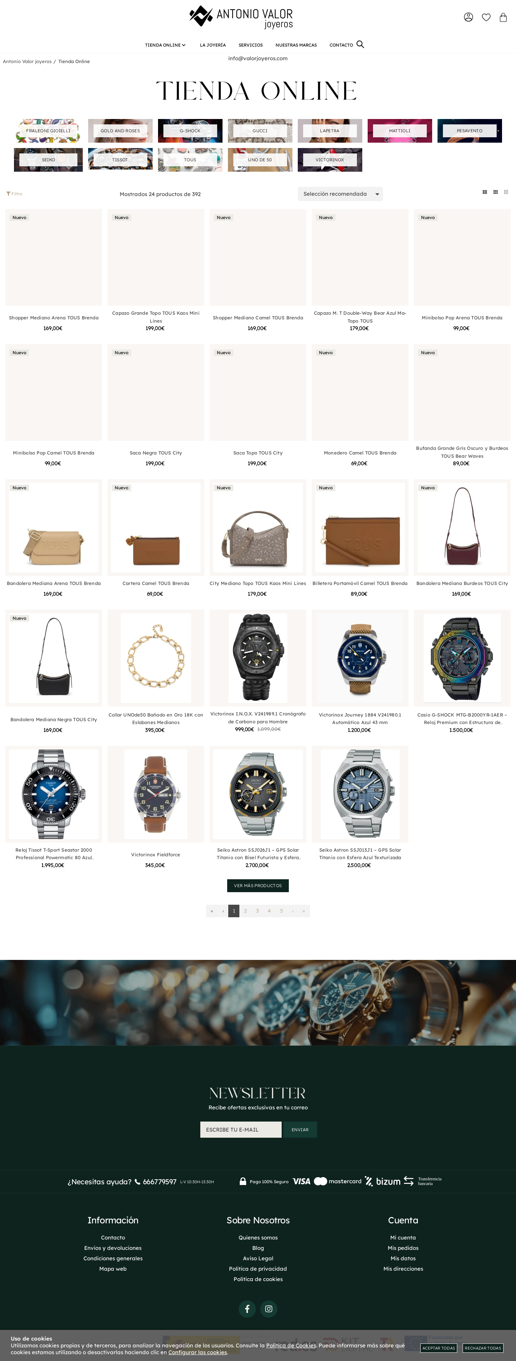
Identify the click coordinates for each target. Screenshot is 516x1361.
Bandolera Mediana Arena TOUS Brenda (54, 586)
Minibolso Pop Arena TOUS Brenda (462, 320)
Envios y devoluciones (113, 1247)
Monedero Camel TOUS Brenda (360, 455)
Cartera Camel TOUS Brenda (156, 586)
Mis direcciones (403, 1268)
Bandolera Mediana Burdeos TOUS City (462, 586)
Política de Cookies (291, 1345)
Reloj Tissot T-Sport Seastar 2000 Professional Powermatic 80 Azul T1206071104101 (53, 860)
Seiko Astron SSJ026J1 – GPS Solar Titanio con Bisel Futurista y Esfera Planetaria (258, 860)
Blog (258, 1247)
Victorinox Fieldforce (155, 857)
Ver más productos (258, 888)
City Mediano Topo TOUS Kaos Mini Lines (258, 586)
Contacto (113, 1236)
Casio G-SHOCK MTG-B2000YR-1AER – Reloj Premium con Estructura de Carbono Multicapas (462, 725)
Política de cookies (258, 1278)
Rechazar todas (483, 1348)
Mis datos (403, 1257)
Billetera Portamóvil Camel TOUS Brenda (359, 586)
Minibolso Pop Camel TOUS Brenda (53, 455)
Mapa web (112, 1268)
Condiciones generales (113, 1257)
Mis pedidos (403, 1247)
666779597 (160, 1181)
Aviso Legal (258, 1257)
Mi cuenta (403, 1236)
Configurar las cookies (197, 1352)
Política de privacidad (258, 1268)
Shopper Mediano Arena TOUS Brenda (53, 320)
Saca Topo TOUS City (258, 455)
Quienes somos (258, 1236)
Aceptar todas (438, 1348)
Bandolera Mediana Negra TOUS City (53, 722)
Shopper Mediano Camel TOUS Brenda (258, 320)
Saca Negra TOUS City (156, 455)
